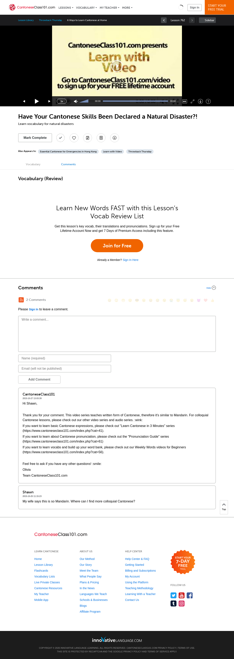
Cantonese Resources (48, 588)
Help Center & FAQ (137, 559)
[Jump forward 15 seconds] (49, 101)
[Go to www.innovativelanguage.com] (117, 639)
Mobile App (41, 599)
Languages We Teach (93, 594)
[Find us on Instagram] (182, 603)
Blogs (83, 605)
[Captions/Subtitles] (184, 101)
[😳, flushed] (116, 300)
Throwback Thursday (50, 20)
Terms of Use (186, 648)
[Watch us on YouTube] (182, 595)
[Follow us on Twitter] (173, 595)
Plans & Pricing (89, 582)
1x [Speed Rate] (62, 101)
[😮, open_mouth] (191, 300)
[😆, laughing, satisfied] (150, 300)
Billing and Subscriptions (140, 570)
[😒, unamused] (130, 300)
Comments (68, 164)
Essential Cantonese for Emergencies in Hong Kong (68, 151)
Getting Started (134, 564)
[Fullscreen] (192, 101)
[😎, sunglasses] (137, 300)
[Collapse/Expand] (117, 288)
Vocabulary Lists (44, 576)
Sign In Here (130, 260)
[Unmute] (75, 101)
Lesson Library (26, 20)
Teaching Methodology (139, 588)
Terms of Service (158, 651)
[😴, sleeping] (185, 300)
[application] (117, 66)
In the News (87, 588)
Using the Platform (136, 582)
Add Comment (39, 379)
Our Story (86, 564)
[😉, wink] (164, 300)
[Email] (64, 368)
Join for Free (117, 246)
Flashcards (41, 570)
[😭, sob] (171, 300)
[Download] (200, 101)
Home (38, 559)
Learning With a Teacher (140, 594)
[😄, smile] (109, 300)
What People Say (90, 576)
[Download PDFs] (101, 137)
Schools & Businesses (94, 599)
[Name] (64, 358)
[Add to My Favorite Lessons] (74, 137)
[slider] (84, 101)
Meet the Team (89, 570)
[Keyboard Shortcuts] (208, 101)
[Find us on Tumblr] (173, 603)
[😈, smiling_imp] (198, 300)
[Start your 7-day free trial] (182, 562)
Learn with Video (112, 151)
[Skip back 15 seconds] (24, 101)
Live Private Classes (47, 582)
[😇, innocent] (178, 300)
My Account (132, 576)
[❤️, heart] (205, 300)
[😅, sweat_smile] (157, 300)
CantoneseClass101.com (141, 648)
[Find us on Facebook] (190, 595)
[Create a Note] (87, 137)
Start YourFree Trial (220, 7)
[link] (164, 20)
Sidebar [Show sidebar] (209, 20)
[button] (180, 7)
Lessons (64, 7)
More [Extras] (126, 7)
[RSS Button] (21, 300)
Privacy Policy (167, 648)
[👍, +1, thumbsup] (212, 300)
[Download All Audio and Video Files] (114, 137)
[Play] (37, 101)
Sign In (194, 7)
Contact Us (132, 599)
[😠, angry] (143, 300)
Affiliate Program (90, 611)
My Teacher (108, 7)
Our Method (87, 559)
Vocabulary (85, 7)
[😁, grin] (123, 300)
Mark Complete (35, 137)
